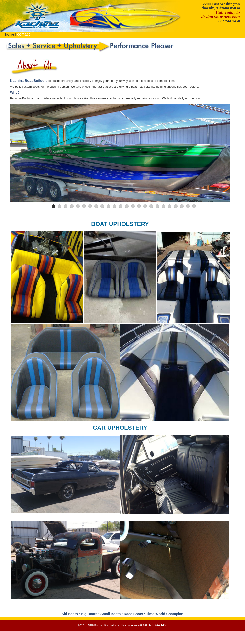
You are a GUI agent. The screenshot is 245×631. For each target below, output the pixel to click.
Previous (4, 312)
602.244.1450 (229, 21)
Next (240, 312)
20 (169, 206)
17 (151, 206)
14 (133, 206)
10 (108, 206)
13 (127, 206)
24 (194, 206)
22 (182, 206)
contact (23, 34)
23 (188, 206)
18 (157, 206)
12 (120, 206)
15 (139, 206)
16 (145, 206)
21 (176, 206)
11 (114, 206)
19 (163, 206)
